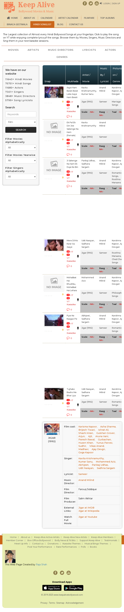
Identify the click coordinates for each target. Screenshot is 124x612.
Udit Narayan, (88, 240)
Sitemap (60, 602)
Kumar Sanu (87, 94)
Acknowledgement (75, 602)
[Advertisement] (69, 216)
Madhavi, (83, 449)
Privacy (44, 602)
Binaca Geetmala (17, 24)
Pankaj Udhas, (88, 160)
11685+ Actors (14, 87)
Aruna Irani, (102, 436)
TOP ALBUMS (107, 17)
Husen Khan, (85, 442)
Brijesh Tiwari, (86, 429)
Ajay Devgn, (98, 449)
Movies (23, 49)
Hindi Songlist (42, 24)
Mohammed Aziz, (106, 461)
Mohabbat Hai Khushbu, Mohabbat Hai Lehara (72, 284)
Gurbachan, (104, 439)
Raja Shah (41, 564)
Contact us (76, 24)
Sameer (103, 101)
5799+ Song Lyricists (19, 100)
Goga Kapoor (85, 452)
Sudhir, (82, 446)
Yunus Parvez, (104, 442)
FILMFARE (89, 17)
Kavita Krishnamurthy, (91, 458)
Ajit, (90, 436)
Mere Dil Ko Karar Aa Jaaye (72, 243)
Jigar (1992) (87, 101)
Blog (60, 24)
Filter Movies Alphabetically (15, 140)
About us (29, 17)
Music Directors (70, 49)
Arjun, (81, 436)
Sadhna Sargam (106, 468)
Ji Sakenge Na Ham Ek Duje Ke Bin (72, 163)
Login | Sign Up (111, 3)
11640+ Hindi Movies (18, 79)
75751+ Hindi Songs (18, 83)
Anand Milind (86, 480)
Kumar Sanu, (85, 461)
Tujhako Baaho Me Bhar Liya (72, 392)
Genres (72, 57)
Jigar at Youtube (87, 516)
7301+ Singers (14, 91)
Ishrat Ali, (103, 429)
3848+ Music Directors (20, 96)
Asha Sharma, (108, 426)
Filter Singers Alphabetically (15, 169)
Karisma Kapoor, (87, 426)
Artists (43, 49)
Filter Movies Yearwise (20, 155)
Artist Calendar (68, 17)
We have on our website (15, 71)
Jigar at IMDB (86, 507)
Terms (52, 602)
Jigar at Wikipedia (88, 510)
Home (14, 17)
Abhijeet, (86, 315)
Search (10, 107)
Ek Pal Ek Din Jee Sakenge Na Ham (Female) (72, 129)
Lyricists (99, 49)
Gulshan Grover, (105, 433)
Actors (51, 57)
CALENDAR (46, 17)
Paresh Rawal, (86, 439)
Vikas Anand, (96, 446)
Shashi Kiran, (85, 433)
